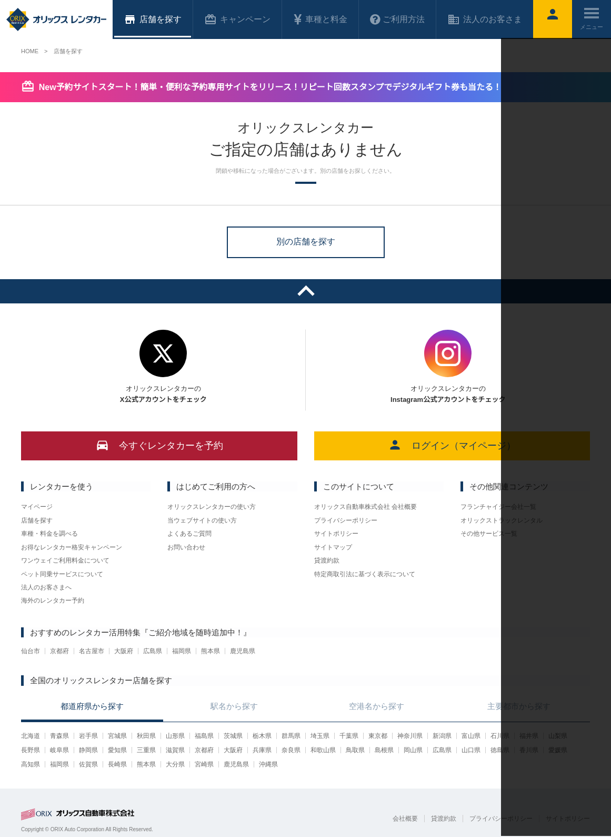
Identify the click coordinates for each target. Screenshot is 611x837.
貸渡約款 (326, 560)
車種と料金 (320, 19)
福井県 (528, 736)
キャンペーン (237, 19)
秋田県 (146, 736)
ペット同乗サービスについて (62, 574)
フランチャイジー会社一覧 (498, 506)
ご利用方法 (397, 19)
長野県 (30, 750)
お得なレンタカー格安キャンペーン (71, 547)
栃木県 (262, 736)
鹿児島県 (242, 651)
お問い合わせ (186, 547)
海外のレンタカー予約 (52, 600)
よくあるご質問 (189, 533)
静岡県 (88, 750)
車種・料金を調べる (49, 533)
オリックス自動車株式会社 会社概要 (365, 506)
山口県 (471, 750)
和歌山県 (323, 750)
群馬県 (291, 736)
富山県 (471, 736)
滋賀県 (175, 750)
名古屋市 (91, 651)
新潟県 (442, 736)
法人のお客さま (484, 19)
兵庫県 (262, 750)
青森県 (59, 736)
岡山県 (413, 750)
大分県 (175, 764)
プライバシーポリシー (345, 520)
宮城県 (117, 736)
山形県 (175, 736)
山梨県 (557, 736)
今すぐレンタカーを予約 (159, 445)
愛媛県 (557, 750)
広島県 (152, 651)
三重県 (146, 750)
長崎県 (117, 764)
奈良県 (291, 750)
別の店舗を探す (305, 241)
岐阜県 (59, 750)
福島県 (204, 736)
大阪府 (123, 651)
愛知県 (117, 750)
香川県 (528, 750)
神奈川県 (410, 736)
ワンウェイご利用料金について (65, 560)
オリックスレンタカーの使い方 (211, 506)
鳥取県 (355, 750)
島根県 (384, 750)
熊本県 (210, 651)
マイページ (37, 506)
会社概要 (405, 818)
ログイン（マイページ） (452, 445)
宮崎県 (204, 764)
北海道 (30, 736)
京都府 (59, 651)
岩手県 (88, 736)
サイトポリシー (336, 533)
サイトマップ (333, 547)
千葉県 (348, 736)
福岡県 (181, 651)
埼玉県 (319, 736)
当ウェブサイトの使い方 (202, 520)
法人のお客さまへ (46, 587)
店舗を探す (37, 520)
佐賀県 (88, 764)
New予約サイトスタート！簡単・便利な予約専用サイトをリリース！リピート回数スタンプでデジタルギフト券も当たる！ (270, 87)
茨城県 (233, 736)
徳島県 (499, 750)
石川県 (499, 736)
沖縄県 (268, 764)
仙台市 (30, 651)
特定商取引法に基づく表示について (364, 574)
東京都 (377, 736)
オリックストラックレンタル (501, 520)
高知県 (30, 764)
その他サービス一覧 (488, 533)
